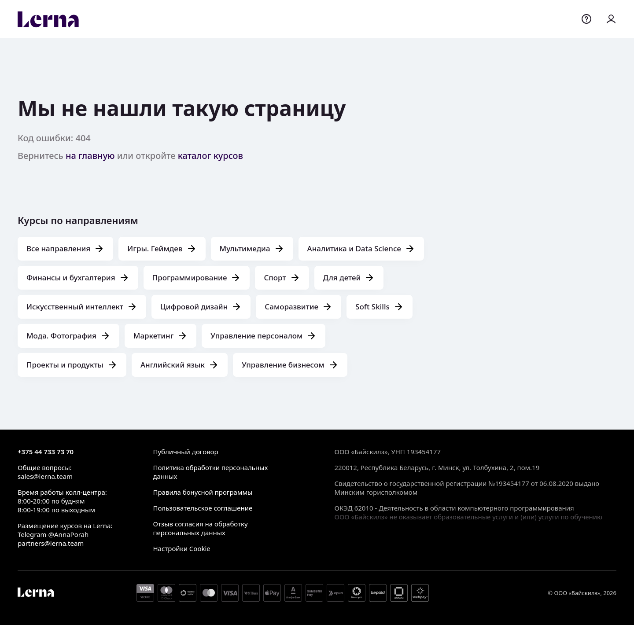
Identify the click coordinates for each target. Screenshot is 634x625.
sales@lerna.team (45, 476)
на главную (90, 156)
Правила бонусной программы (202, 492)
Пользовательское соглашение (202, 508)
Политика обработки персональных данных (210, 472)
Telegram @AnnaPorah (53, 534)
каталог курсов (210, 156)
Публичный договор (185, 451)
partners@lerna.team (51, 543)
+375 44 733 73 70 (46, 451)
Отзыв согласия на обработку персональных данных (200, 528)
